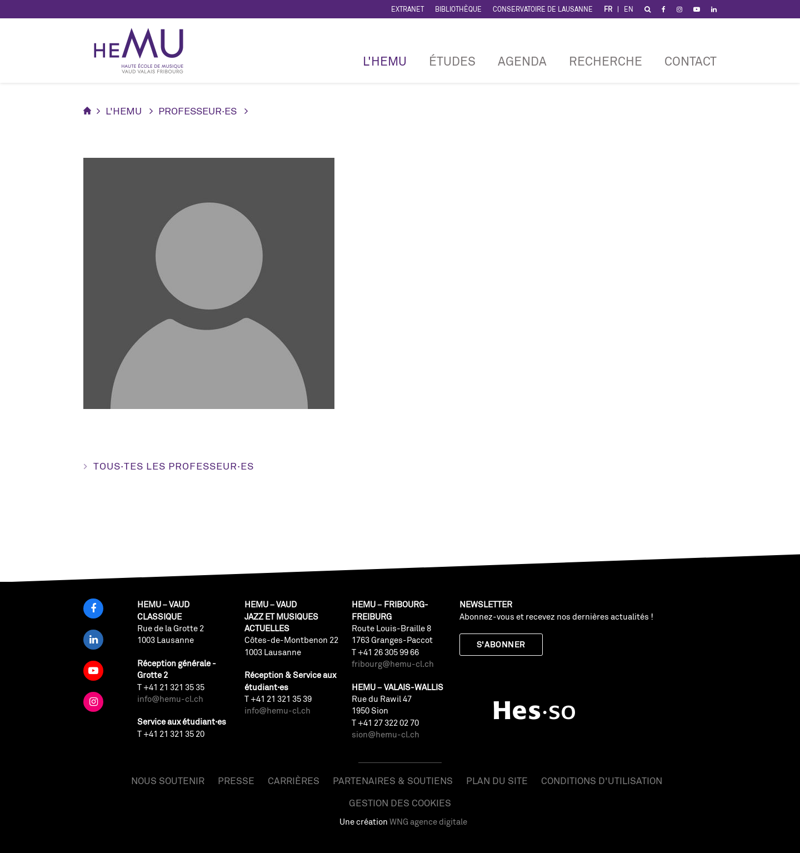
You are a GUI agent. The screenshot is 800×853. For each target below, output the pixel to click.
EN (628, 9)
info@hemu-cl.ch (170, 699)
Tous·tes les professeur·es (173, 466)
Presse (236, 780)
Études (452, 60)
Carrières (293, 780)
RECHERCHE (605, 60)
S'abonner (501, 644)
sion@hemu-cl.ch (385, 734)
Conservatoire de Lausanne (543, 9)
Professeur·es (197, 110)
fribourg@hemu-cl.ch (393, 664)
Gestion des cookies (400, 803)
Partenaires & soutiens (393, 780)
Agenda (522, 60)
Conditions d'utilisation (601, 780)
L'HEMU (385, 60)
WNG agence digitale (428, 821)
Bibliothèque (458, 9)
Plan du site (497, 780)
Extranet (407, 9)
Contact (690, 60)
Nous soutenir (167, 780)
